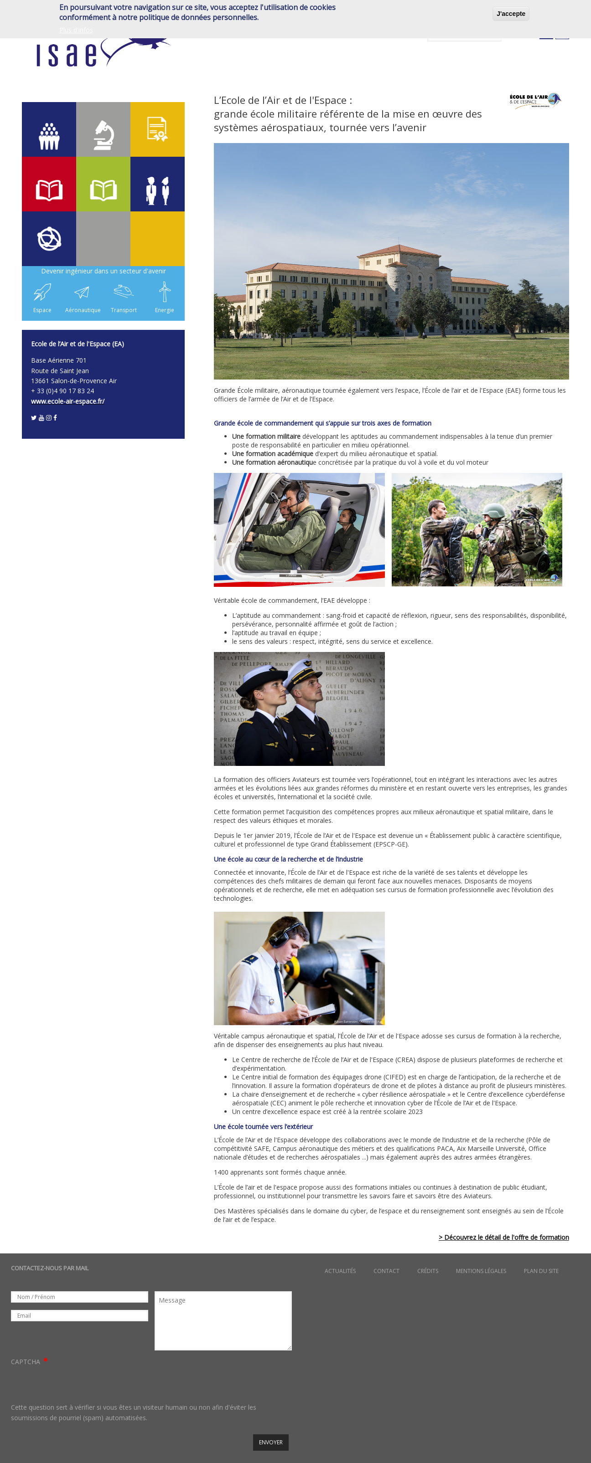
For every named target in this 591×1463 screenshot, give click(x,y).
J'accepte (511, 13)
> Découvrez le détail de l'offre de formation (504, 1237)
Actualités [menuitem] (340, 1271)
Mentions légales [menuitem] (481, 1271)
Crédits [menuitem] (427, 1271)
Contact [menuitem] (386, 1271)
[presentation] (80, 1384)
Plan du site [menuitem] (541, 1271)
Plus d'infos (76, 30)
